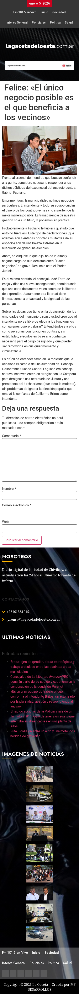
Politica (55, 22)
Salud (69, 22)
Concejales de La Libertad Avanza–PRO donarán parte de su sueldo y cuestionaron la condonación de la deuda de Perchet (42, 682)
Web (5, 522)
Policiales (39, 22)
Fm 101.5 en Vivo (24, 12)
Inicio (44, 12)
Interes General (17, 22)
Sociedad (59, 12)
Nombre (9, 488)
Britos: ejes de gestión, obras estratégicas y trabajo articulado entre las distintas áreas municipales (42, 667)
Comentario (11, 436)
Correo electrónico (16, 505)
